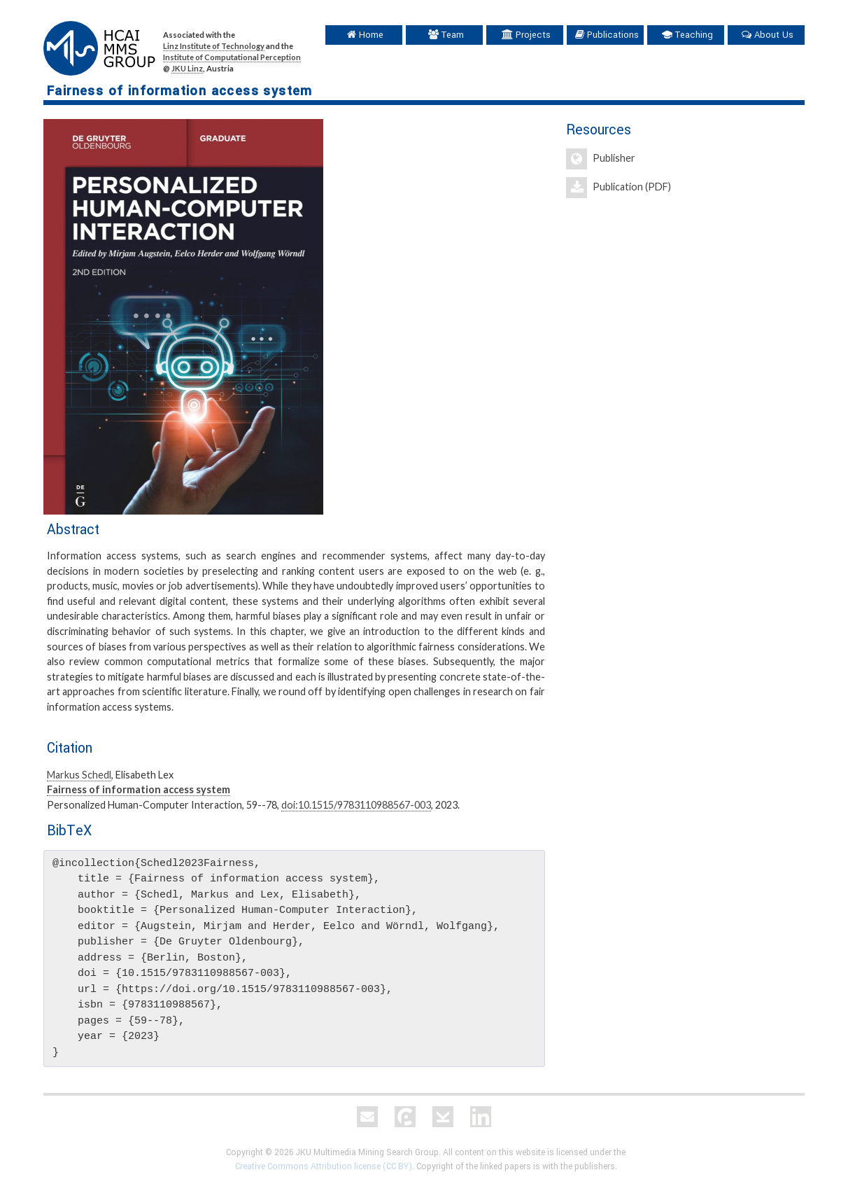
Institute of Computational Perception (232, 57)
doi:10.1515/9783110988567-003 (356, 805)
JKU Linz (187, 68)
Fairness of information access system (138, 789)
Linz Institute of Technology (213, 45)
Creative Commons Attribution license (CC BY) (323, 1166)
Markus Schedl (79, 775)
